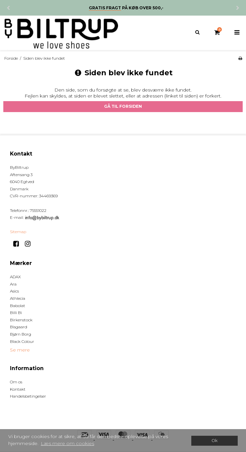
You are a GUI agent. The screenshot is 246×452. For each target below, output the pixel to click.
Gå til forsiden (123, 106)
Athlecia (17, 298)
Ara (13, 284)
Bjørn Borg (20, 334)
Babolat (17, 305)
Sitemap (18, 231)
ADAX (15, 276)
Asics (14, 291)
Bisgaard (18, 326)
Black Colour (22, 341)
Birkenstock (21, 319)
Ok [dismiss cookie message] (214, 440)
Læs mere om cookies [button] (67, 443)
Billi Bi (16, 312)
